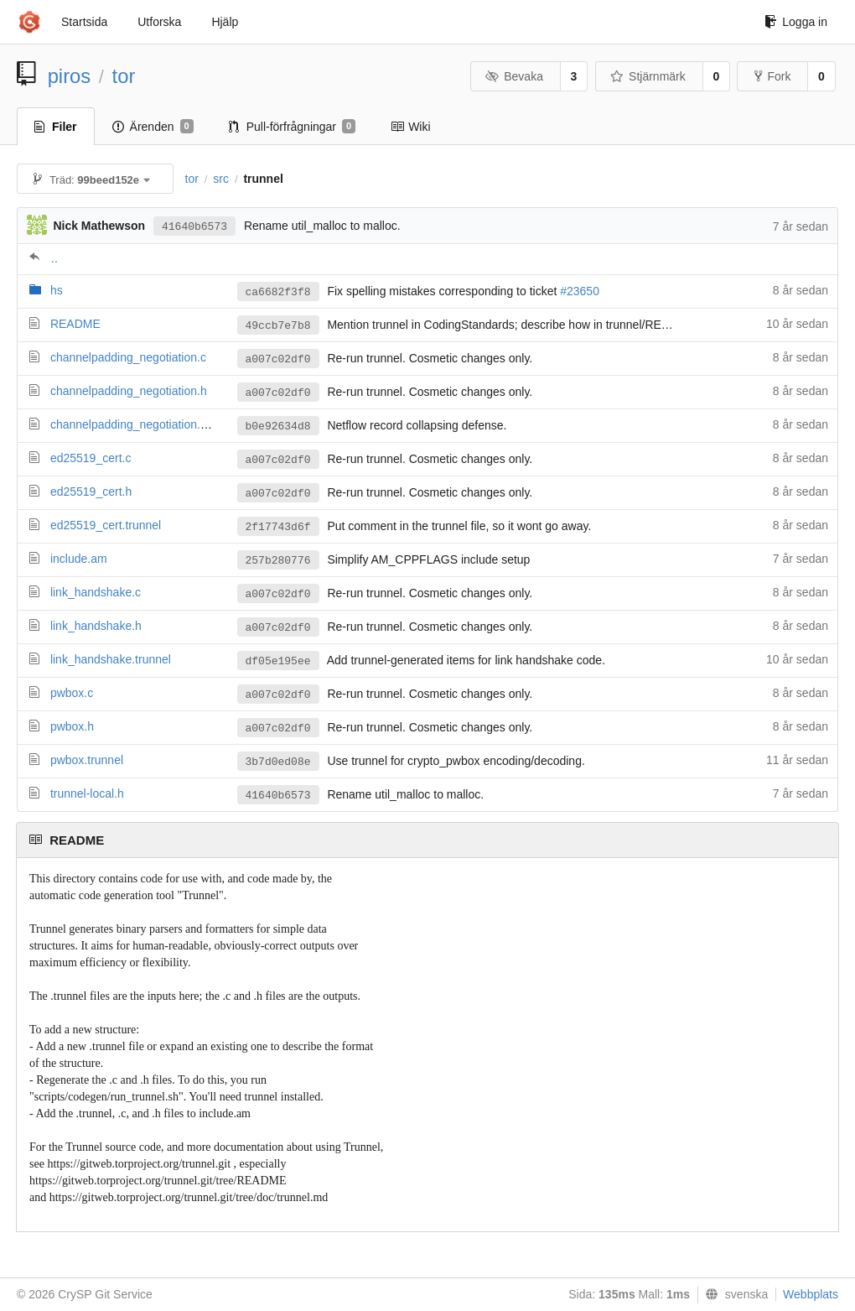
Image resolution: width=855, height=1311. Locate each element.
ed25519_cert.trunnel (105, 525)
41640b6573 (194, 227)
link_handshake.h (96, 625)
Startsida (84, 22)
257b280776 (278, 560)
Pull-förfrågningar (292, 126)
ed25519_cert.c (91, 458)
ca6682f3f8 (278, 292)
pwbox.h (72, 726)
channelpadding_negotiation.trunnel (143, 424)
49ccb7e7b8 (278, 326)
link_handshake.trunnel (110, 659)
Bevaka (514, 76)
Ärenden (153, 126)
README (75, 323)
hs (56, 290)
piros (69, 76)
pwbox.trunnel (86, 760)
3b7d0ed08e (278, 762)
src (221, 178)
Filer (55, 126)
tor (124, 76)
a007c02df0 (278, 359)
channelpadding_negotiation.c (128, 357)
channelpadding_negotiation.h (128, 391)
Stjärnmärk (648, 76)
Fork (772, 76)
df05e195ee (278, 661)
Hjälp (224, 22)
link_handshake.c (95, 592)
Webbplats (810, 1294)
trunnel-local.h (87, 793)
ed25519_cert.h (91, 491)
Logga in (795, 22)
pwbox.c (71, 693)
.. (54, 258)
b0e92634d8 (278, 426)
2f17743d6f (278, 527)
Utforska (159, 22)
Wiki (410, 126)
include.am (78, 558)
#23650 (579, 291)
